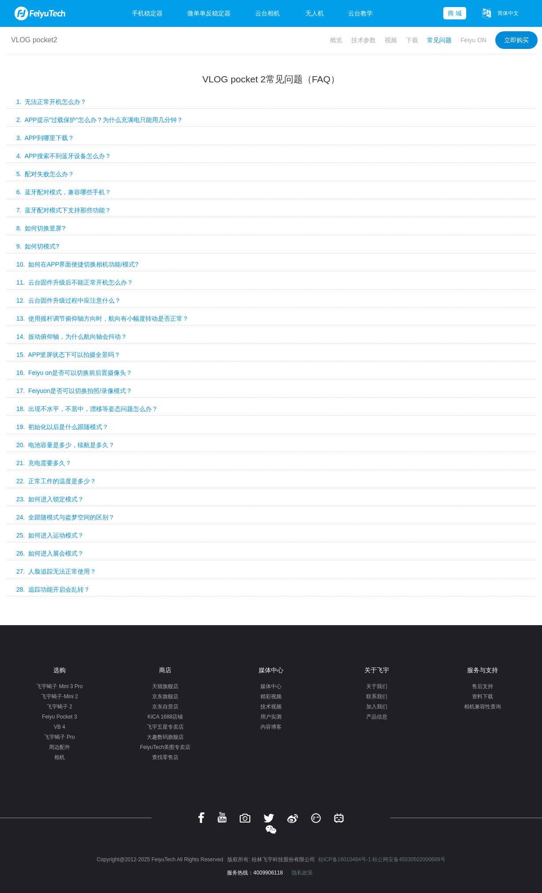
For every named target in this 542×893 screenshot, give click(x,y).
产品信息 (376, 717)
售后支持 (482, 686)
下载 (412, 40)
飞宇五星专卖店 (165, 727)
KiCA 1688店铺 (165, 717)
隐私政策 (302, 873)
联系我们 (376, 696)
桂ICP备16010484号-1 (344, 859)
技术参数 (363, 40)
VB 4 (59, 727)
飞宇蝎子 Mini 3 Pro (59, 686)
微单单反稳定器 (208, 13)
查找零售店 (165, 757)
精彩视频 (271, 696)
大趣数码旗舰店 (165, 737)
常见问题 (439, 40)
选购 (59, 670)
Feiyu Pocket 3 (59, 717)
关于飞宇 (376, 670)
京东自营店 (165, 707)
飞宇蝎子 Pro (59, 737)
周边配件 (59, 747)
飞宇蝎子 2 (59, 707)
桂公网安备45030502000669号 (408, 859)
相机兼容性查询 (482, 707)
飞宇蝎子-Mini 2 (59, 696)
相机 (59, 757)
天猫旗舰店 (165, 686)
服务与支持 (482, 670)
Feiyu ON (473, 40)
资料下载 (482, 696)
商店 (165, 670)
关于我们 (376, 686)
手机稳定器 (147, 13)
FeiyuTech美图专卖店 (165, 747)
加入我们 (376, 707)
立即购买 (516, 40)
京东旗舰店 (165, 696)
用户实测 (271, 717)
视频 (391, 40)
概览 (336, 40)
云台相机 (267, 13)
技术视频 (271, 707)
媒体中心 (271, 670)
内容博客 (271, 727)
